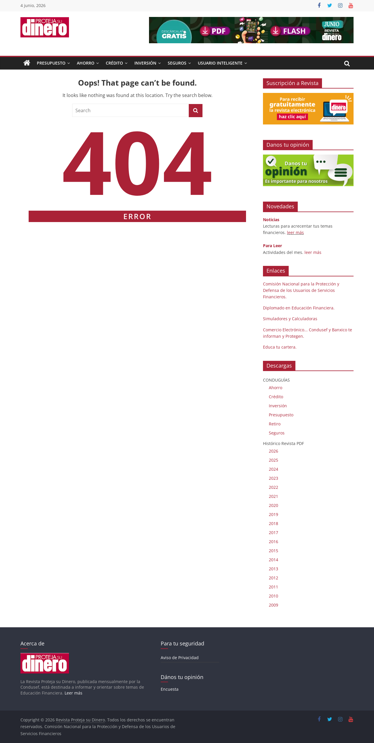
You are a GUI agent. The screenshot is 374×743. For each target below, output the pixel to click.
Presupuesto (51, 63)
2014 (273, 559)
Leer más (73, 693)
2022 (273, 487)
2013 (273, 568)
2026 (273, 451)
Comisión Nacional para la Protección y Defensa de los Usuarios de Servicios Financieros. (301, 290)
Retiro (274, 424)
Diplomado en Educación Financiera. (299, 308)
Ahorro (85, 63)
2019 (273, 514)
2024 (273, 469)
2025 (273, 460)
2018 (273, 523)
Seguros (177, 63)
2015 (273, 550)
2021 (273, 496)
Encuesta (170, 689)
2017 (273, 532)
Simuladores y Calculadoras (290, 318)
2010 (273, 596)
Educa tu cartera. (280, 347)
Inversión (145, 63)
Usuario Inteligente (220, 63)
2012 (273, 578)
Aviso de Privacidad (180, 657)
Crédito (114, 63)
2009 (273, 605)
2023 (273, 478)
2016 (273, 541)
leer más (295, 232)
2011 (273, 587)
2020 (273, 505)
